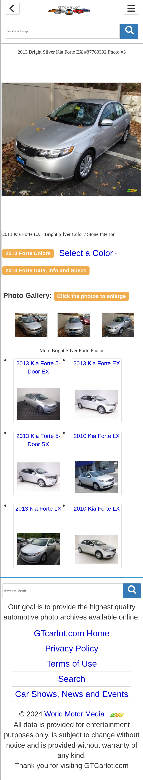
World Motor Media (74, 714)
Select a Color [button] (88, 253)
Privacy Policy (71, 648)
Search (71, 679)
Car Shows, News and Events (71, 694)
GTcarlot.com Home (71, 633)
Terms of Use (72, 663)
